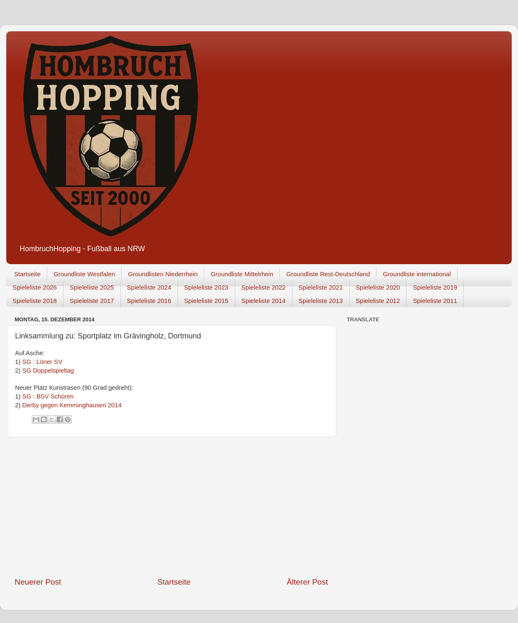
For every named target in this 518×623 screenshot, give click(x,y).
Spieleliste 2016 (149, 300)
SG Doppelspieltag (48, 370)
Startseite (27, 273)
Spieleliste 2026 (35, 287)
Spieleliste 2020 (378, 287)
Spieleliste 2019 (435, 287)
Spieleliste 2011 (435, 300)
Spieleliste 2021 (321, 287)
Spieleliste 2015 (206, 300)
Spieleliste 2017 (92, 300)
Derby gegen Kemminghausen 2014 (72, 405)
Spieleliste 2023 (206, 287)
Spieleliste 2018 (35, 300)
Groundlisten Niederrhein (163, 273)
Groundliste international (417, 273)
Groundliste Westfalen (84, 273)
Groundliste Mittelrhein (242, 273)
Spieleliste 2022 (263, 287)
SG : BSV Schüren (48, 396)
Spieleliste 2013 (321, 300)
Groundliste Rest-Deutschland (328, 273)
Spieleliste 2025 (92, 287)
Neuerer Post (38, 582)
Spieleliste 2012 (378, 300)
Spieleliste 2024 (149, 287)
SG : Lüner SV (42, 361)
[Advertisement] (171, 507)
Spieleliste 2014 (263, 300)
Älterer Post (307, 582)
